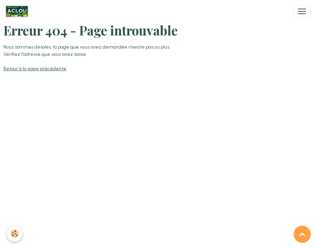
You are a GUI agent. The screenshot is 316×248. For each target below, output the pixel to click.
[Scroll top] (302, 234)
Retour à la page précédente (34, 69)
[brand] (18, 11)
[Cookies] (14, 233)
